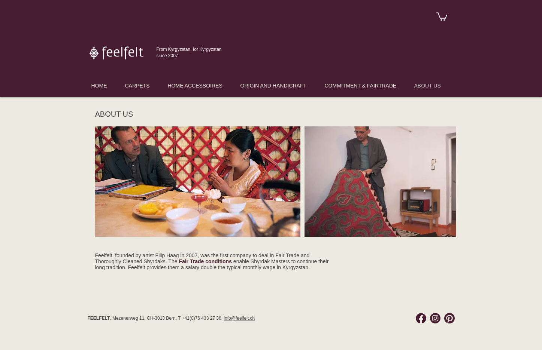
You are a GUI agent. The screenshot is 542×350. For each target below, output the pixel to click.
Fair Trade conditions (205, 261)
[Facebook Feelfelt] (421, 318)
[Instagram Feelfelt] (435, 318)
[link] (441, 16)
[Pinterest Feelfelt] (449, 318)
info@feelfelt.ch (239, 318)
